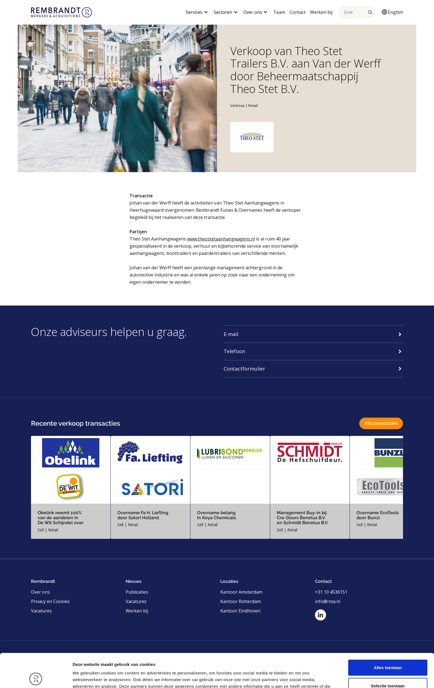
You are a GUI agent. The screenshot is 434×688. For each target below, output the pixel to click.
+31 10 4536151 (331, 592)
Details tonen (299, 677)
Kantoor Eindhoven (240, 611)
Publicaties (137, 592)
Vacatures (41, 611)
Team (279, 12)
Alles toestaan (388, 633)
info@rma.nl (327, 601)
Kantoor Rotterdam (240, 601)
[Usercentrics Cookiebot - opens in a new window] (36, 677)
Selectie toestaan (388, 652)
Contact (298, 12)
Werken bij (321, 12)
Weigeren (387, 670)
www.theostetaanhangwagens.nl (221, 239)
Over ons (40, 592)
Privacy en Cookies (50, 601)
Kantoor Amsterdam (241, 592)
